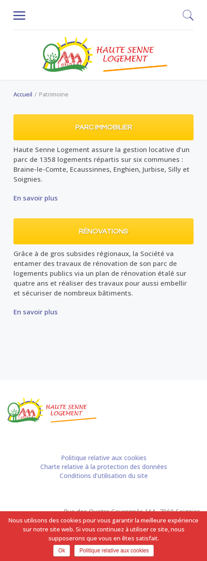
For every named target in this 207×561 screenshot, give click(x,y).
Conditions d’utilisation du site (104, 475)
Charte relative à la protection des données (103, 466)
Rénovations (103, 231)
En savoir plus (35, 197)
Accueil (22, 94)
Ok (61, 551)
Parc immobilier (103, 127)
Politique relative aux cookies (104, 457)
